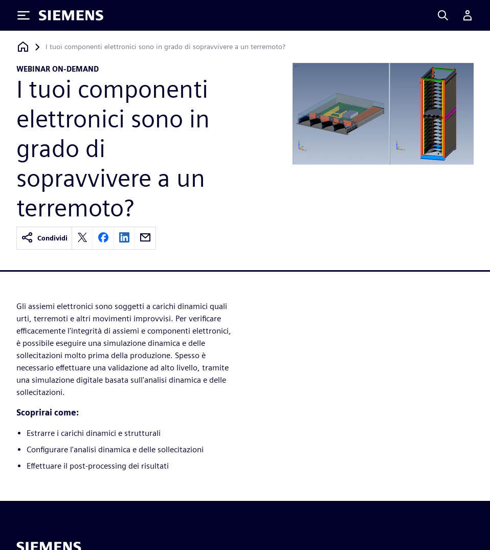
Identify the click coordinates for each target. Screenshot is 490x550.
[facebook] (103, 238)
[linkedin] (124, 238)
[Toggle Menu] (23, 15)
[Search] (443, 15)
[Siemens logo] (71, 15)
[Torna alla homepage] (23, 46)
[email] (145, 238)
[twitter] (82, 238)
